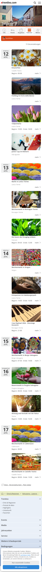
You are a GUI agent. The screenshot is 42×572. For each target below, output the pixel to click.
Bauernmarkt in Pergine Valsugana (26, 380)
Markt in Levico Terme (26, 176)
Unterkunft (7, 510)
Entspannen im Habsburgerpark (26, 290)
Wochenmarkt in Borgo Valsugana (26, 350)
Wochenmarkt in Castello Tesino (26, 466)
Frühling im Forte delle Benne (26, 90)
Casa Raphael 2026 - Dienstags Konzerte (26, 318)
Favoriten (6, 513)
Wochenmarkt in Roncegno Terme (26, 204)
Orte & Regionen (9, 503)
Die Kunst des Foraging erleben (26, 232)
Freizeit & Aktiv (8, 505)
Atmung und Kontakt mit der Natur (26, 408)
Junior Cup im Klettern (26, 146)
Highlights (7, 508)
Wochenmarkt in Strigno (26, 262)
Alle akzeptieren (21, 567)
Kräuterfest (26, 62)
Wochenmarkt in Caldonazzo (26, 438)
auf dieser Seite (25, 555)
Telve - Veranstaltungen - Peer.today (16, 484)
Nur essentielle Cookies (21, 563)
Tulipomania (26, 118)
